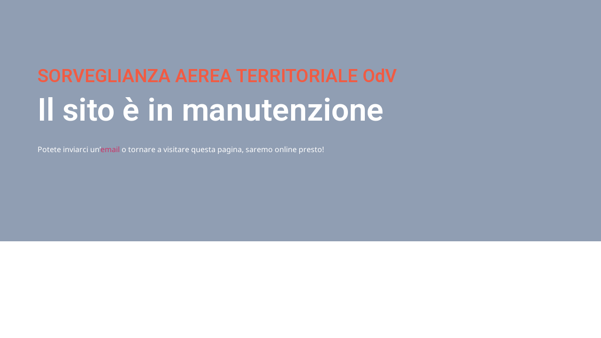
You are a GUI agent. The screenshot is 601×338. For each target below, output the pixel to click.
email (110, 149)
